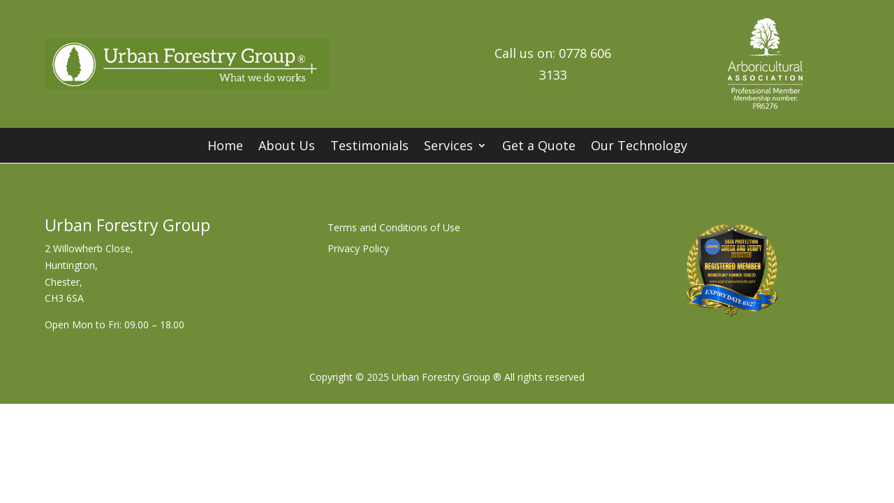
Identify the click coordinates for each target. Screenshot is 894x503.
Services (448, 147)
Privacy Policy (358, 249)
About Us (286, 147)
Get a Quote (539, 147)
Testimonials (369, 147)
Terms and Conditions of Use (394, 228)
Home (225, 147)
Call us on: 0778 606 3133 (552, 64)
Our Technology (639, 147)
